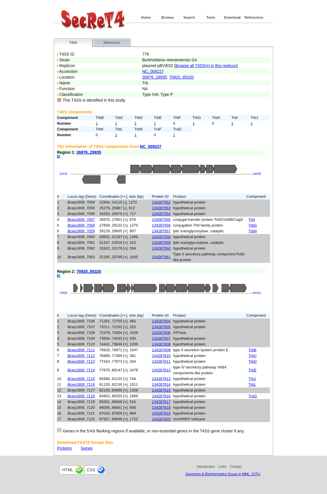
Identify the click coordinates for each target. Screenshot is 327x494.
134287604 (161, 321)
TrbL (252, 384)
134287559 (161, 242)
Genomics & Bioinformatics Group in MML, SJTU (222, 474)
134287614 (161, 384)
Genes (86, 448)
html (67, 470)
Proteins (64, 448)
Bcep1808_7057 (81, 219)
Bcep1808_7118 (81, 396)
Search (189, 18)
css (91, 470)
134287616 (161, 396)
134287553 (161, 208)
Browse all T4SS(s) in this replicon (206, 65)
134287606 (161, 332)
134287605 (161, 327)
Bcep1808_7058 (81, 225)
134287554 (161, 214)
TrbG (252, 225)
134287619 (161, 413)
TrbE (252, 370)
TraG (252, 396)
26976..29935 (154, 77)
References (254, 18)
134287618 (161, 407)
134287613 (161, 379)
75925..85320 (181, 77)
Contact (236, 467)
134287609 (161, 350)
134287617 (161, 402)
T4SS (73, 42)
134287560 (161, 248)
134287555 (161, 219)
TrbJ (252, 379)
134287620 (161, 419)
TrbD (252, 361)
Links (222, 467)
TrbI (251, 219)
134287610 (161, 356)
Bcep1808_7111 (81, 350)
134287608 (161, 344)
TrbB (252, 350)
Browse (167, 18)
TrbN (252, 231)
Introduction (206, 467)
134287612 (161, 370)
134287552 (161, 202)
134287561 (161, 257)
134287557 (161, 231)
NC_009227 (153, 71)
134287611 (161, 361)
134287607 (161, 338)
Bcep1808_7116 (81, 384)
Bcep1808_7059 (81, 231)
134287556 (161, 225)
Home (146, 18)
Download (232, 18)
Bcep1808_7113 (81, 361)
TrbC (252, 356)
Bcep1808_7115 (81, 379)
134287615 (161, 390)
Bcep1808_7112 (81, 356)
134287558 (161, 237)
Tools (210, 18)
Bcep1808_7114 (81, 370)
